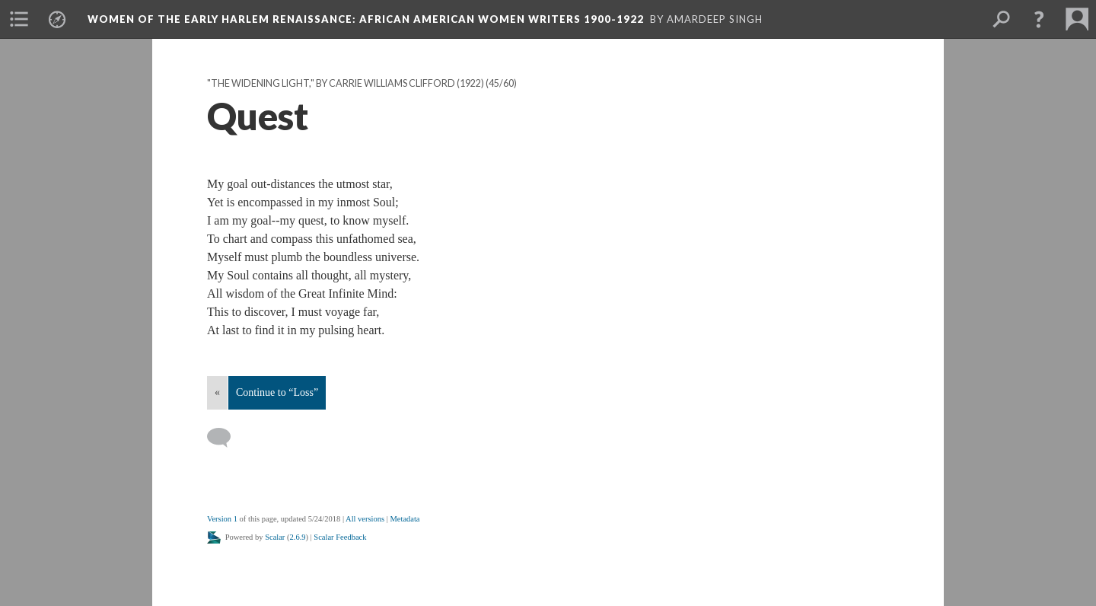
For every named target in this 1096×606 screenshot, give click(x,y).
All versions (365, 519)
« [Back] (217, 392)
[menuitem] (19, 19)
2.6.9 (298, 537)
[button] (1039, 19)
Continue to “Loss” (277, 392)
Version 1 (222, 519)
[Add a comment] (225, 438)
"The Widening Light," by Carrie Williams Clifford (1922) (345, 83)
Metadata (404, 519)
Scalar (275, 537)
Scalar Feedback (340, 537)
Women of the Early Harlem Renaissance (366, 19)
